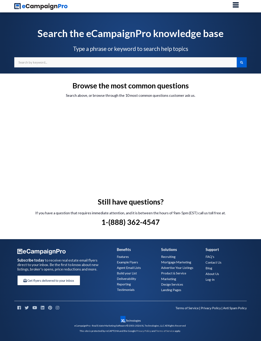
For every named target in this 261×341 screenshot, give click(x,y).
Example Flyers (127, 262)
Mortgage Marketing (176, 262)
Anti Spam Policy (235, 308)
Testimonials (126, 290)
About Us (212, 274)
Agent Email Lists (129, 268)
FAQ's (210, 256)
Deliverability (126, 278)
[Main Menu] (235, 5)
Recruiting (168, 256)
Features (123, 256)
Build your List (127, 273)
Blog (209, 268)
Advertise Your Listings (177, 268)
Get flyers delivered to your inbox (48, 280)
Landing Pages (171, 290)
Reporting (124, 284)
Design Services (172, 284)
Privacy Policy (211, 308)
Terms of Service (187, 308)
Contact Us (213, 262)
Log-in (210, 279)
